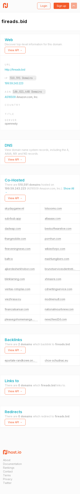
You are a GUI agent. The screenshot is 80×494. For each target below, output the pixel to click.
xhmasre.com (53, 279)
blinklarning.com (15, 279)
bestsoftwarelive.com (58, 228)
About (6, 460)
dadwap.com (13, 228)
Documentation (12, 463)
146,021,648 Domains (29, 91)
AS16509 (10, 97)
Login (43, 5)
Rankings (8, 467)
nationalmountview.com (59, 309)
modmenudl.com (55, 299)
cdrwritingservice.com (58, 289)
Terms (7, 475)
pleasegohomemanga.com (21, 319)
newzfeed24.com (56, 319)
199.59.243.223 (14, 83)
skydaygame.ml (14, 208)
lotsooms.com (53, 208)
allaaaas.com (53, 218)
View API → (15, 50)
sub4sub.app (13, 218)
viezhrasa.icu (13, 299)
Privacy (7, 479)
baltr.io (9, 258)
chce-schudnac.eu (56, 360)
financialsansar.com (17, 309)
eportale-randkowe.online (21, 360)
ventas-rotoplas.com (17, 289)
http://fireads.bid (15, 69)
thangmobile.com (15, 238)
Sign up (61, 5)
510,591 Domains (23, 78)
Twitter (7, 482)
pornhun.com (53, 238)
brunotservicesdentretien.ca (62, 268)
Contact (8, 471)
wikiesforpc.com (55, 248)
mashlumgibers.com (57, 258)
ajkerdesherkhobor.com (20, 268)
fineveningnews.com (18, 248)
